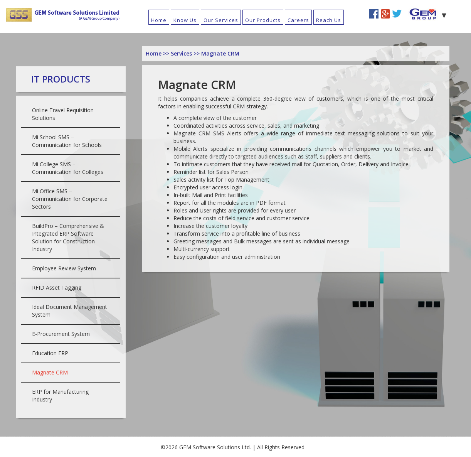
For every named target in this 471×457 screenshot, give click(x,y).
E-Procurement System (61, 333)
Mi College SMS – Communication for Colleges (67, 167)
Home (159, 20)
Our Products (263, 20)
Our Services (221, 20)
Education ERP (50, 353)
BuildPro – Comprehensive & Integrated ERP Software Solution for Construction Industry (68, 237)
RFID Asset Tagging (56, 287)
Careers (298, 20)
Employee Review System (64, 268)
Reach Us (328, 20)
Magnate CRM (50, 372)
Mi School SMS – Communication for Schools (67, 140)
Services (182, 53)
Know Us (185, 20)
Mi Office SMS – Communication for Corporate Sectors (70, 198)
